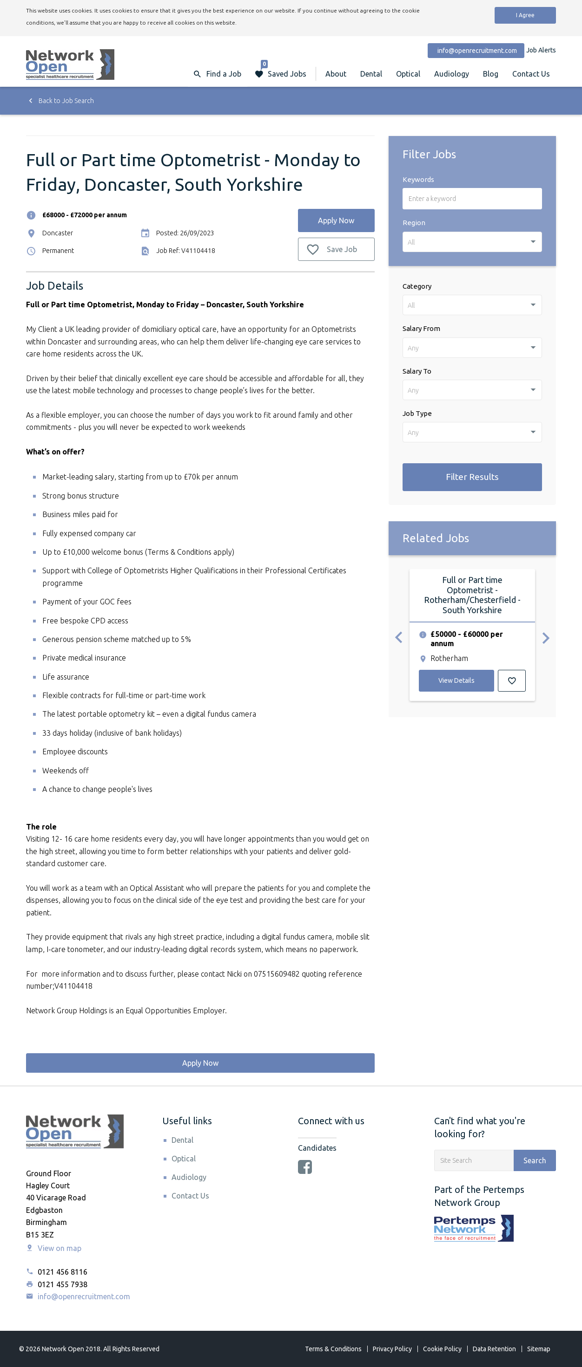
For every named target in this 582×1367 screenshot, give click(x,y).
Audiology (451, 74)
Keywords (418, 179)
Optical (408, 74)
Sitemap (538, 1349)
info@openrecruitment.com (78, 1296)
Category (417, 286)
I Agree (525, 15)
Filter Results (472, 477)
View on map (53, 1248)
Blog (490, 74)
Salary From (421, 328)
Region (414, 223)
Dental (371, 74)
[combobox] (472, 242)
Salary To (417, 371)
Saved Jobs (283, 69)
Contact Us (531, 74)
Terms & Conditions (333, 1349)
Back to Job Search (60, 100)
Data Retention (494, 1349)
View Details (456, 680)
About (335, 74)
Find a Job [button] (223, 74)
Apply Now (336, 220)
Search (534, 1160)
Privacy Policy (392, 1349)
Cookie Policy (442, 1349)
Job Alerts (541, 50)
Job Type (417, 413)
